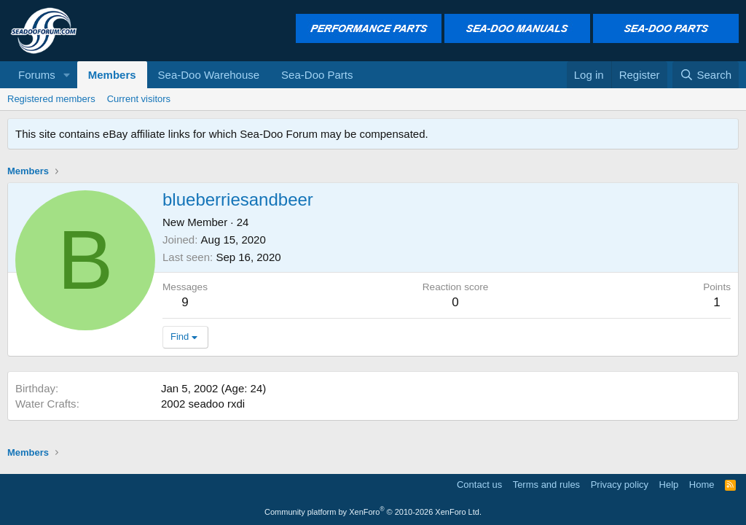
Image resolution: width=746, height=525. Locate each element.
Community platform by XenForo (373, 512)
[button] (67, 74)
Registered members (51, 98)
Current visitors (138, 98)
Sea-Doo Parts (317, 75)
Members (112, 75)
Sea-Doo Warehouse (209, 75)
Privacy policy (619, 484)
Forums (36, 75)
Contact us (479, 484)
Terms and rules (546, 484)
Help (669, 484)
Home (702, 484)
